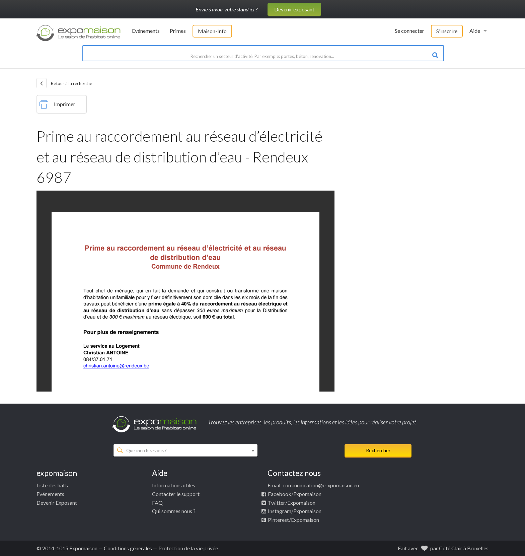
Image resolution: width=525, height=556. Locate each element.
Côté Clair (450, 548)
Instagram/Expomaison (294, 511)
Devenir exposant (294, 9)
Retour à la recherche (64, 83)
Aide (474, 30)
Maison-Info (212, 31)
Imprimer (57, 104)
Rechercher (378, 450)
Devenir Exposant (56, 502)
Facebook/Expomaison (294, 494)
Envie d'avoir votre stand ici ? (226, 9)
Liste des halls (52, 485)
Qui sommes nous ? (174, 511)
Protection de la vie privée (188, 548)
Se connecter (409, 30)
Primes (178, 30)
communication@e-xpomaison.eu (321, 485)
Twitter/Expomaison (291, 502)
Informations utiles (173, 485)
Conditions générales (128, 548)
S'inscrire (446, 31)
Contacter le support (176, 494)
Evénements (146, 30)
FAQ (157, 502)
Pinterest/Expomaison (293, 519)
